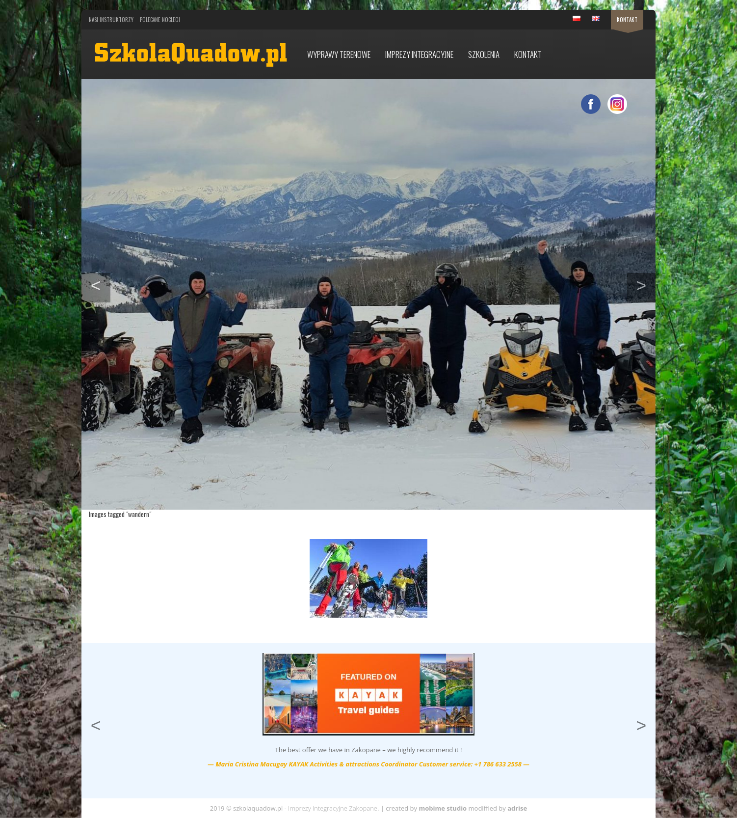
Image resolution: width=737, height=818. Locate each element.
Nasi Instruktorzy (111, 20)
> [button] (646, 284)
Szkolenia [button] (484, 54)
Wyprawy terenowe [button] (338, 54)
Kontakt (627, 20)
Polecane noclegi (160, 20)
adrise (517, 808)
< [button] (100, 284)
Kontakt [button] (528, 54)
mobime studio (443, 808)
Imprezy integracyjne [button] (419, 54)
